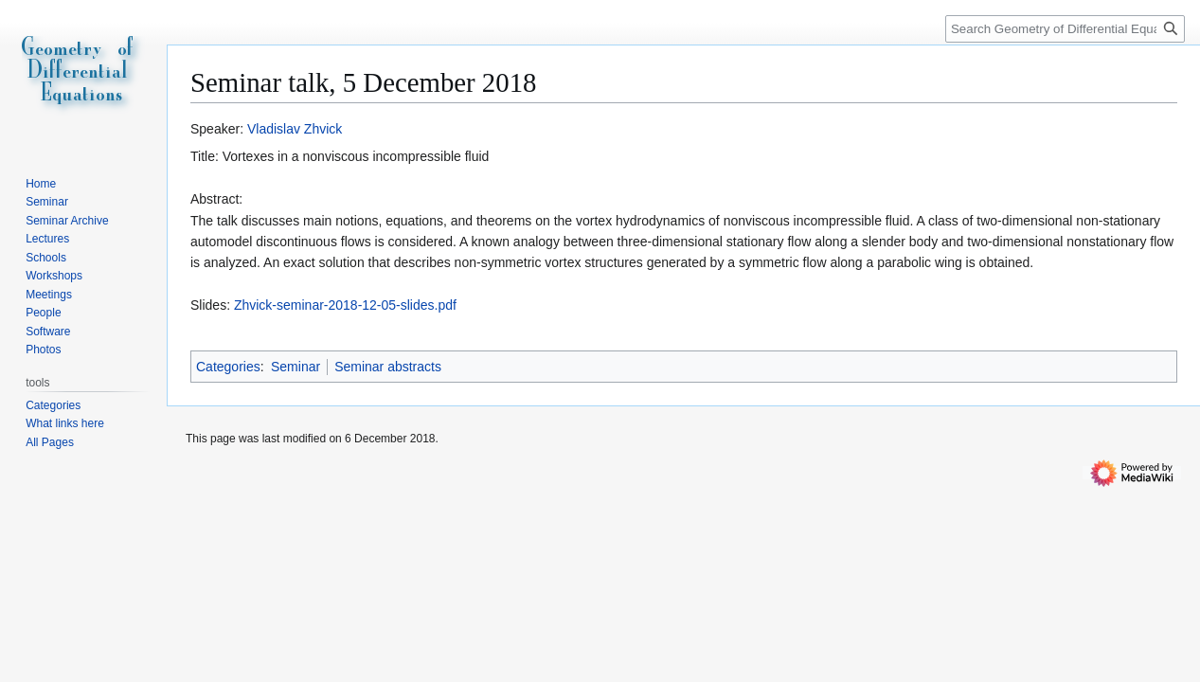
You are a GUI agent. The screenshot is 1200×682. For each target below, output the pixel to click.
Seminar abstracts (387, 366)
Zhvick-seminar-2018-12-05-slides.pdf (345, 305)
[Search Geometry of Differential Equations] (1065, 29)
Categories (228, 366)
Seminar (295, 366)
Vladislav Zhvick (294, 128)
